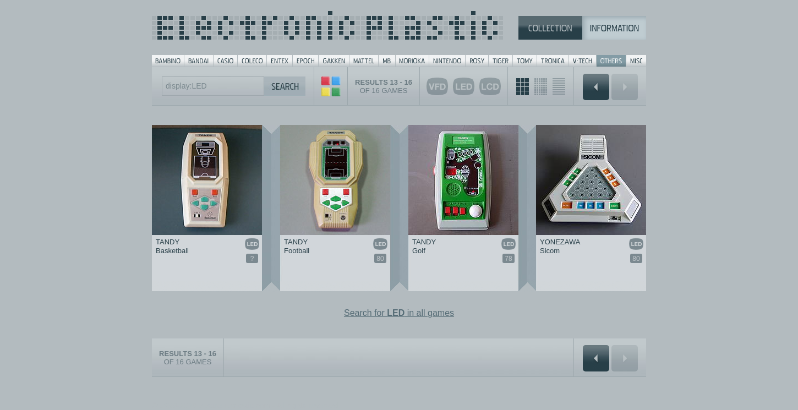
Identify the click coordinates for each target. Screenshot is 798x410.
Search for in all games (399, 313)
